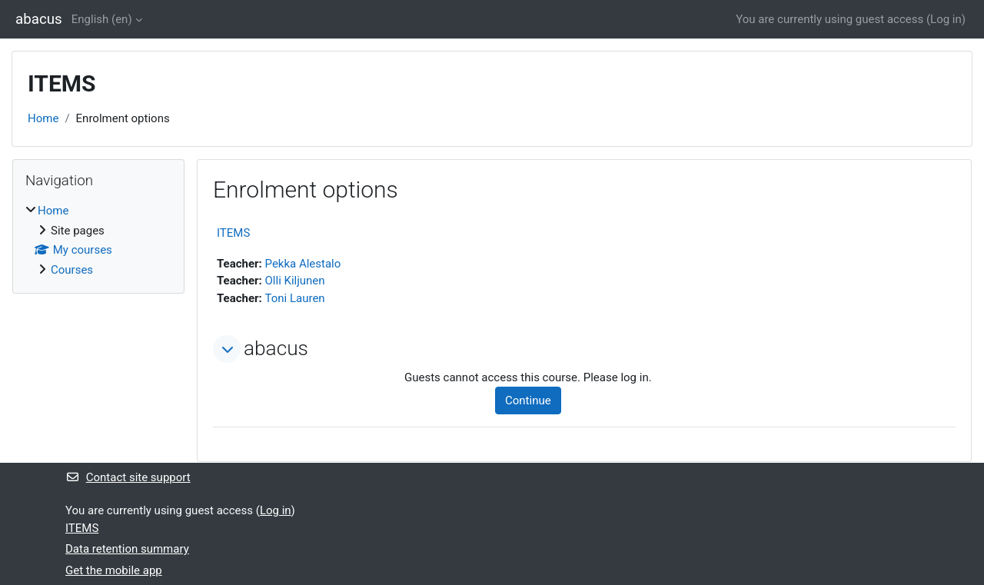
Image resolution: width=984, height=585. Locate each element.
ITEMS (233, 233)
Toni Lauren (295, 298)
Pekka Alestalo (303, 264)
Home (43, 118)
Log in (946, 19)
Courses (72, 270)
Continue (528, 400)
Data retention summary (127, 549)
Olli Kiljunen (295, 281)
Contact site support (128, 477)
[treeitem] (98, 240)
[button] (227, 349)
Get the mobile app (113, 570)
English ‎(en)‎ (101, 19)
